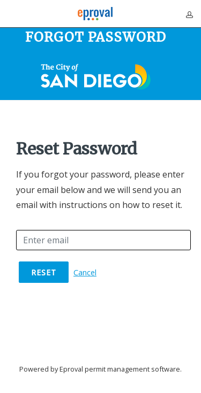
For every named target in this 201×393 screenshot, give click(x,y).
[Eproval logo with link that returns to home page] (95, 13)
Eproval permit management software (119, 369)
